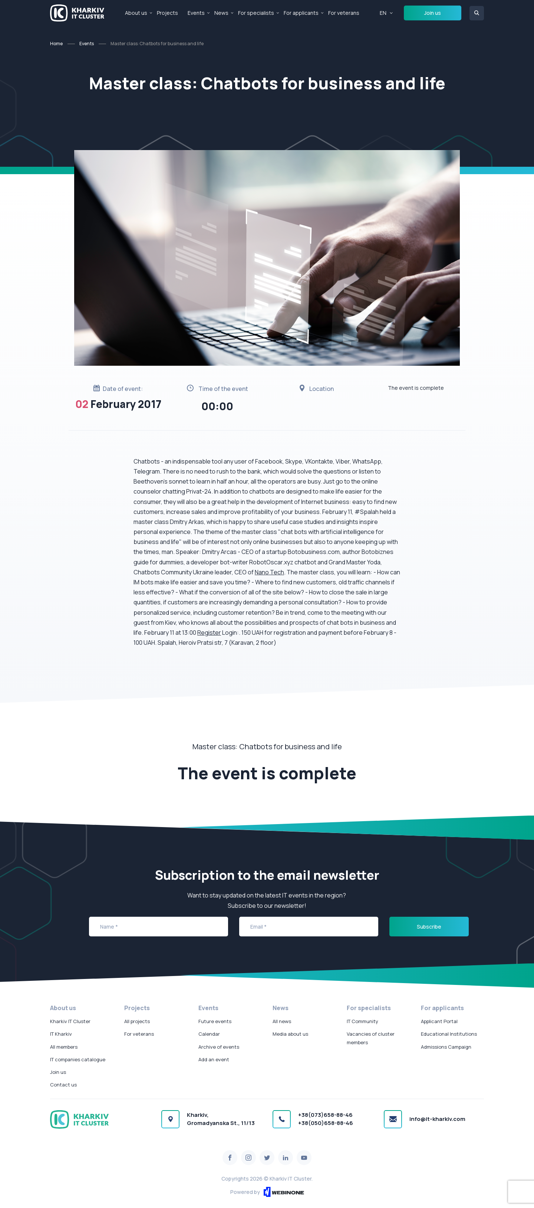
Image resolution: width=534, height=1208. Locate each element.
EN (383, 12)
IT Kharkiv (61, 1034)
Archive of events (218, 1046)
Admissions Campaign (446, 1046)
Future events (214, 1021)
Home (56, 43)
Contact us (63, 1084)
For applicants (301, 12)
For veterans (343, 12)
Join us (432, 12)
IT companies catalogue (77, 1059)
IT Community (362, 1021)
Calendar (209, 1034)
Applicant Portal (439, 1021)
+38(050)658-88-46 (325, 1123)
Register (209, 632)
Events (196, 12)
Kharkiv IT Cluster (70, 1021)
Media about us (290, 1034)
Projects (167, 12)
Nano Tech (269, 572)
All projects (137, 1021)
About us (136, 12)
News (221, 12)
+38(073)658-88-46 (325, 1115)
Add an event (213, 1059)
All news (282, 1021)
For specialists (256, 12)
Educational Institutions (449, 1034)
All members (64, 1046)
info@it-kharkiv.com (437, 1119)
